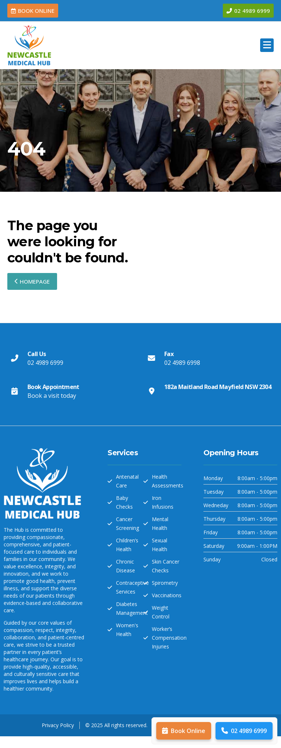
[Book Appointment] (14, 391)
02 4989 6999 (244, 731)
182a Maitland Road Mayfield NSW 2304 (217, 387)
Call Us (36, 354)
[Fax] (151, 358)
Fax (168, 354)
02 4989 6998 (182, 363)
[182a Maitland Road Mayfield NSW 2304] (151, 391)
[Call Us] (14, 358)
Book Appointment (53, 387)
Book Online (183, 731)
